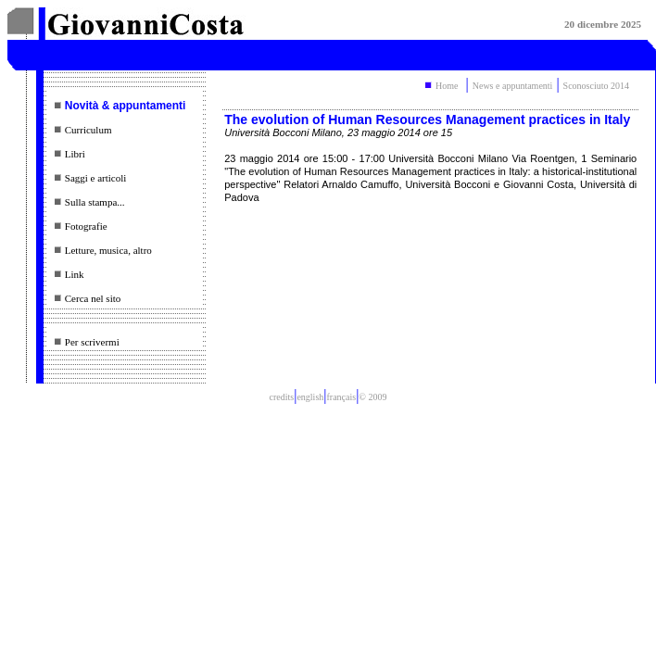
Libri (75, 153)
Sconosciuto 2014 (596, 86)
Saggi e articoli (96, 177)
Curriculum (88, 129)
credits (282, 397)
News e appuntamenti (513, 86)
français (341, 397)
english (309, 397)
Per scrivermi (92, 341)
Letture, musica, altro (108, 250)
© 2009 (372, 397)
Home (446, 86)
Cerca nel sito (92, 298)
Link (74, 274)
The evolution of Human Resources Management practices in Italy (427, 119)
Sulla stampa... (95, 202)
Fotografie (86, 226)
